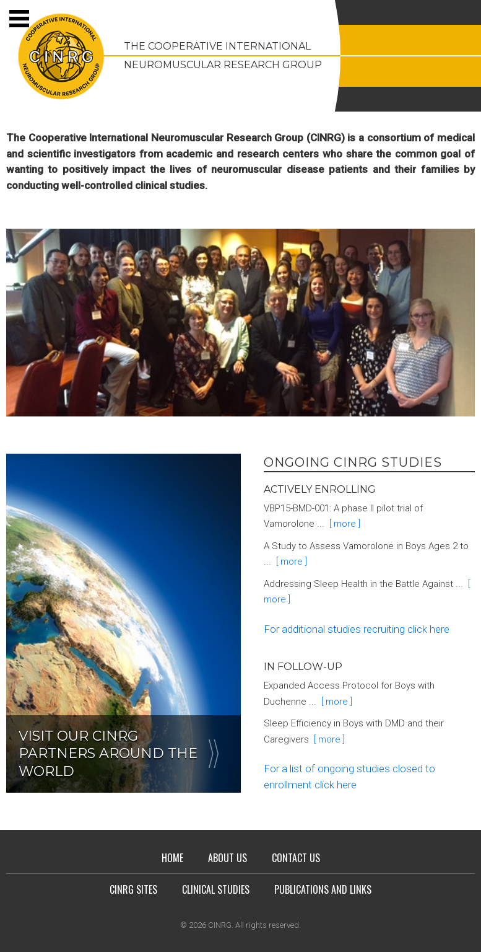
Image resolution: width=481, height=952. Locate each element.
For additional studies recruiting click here (356, 629)
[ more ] (342, 523)
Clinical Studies (215, 889)
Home (172, 857)
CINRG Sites (133, 889)
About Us (227, 857)
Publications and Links (322, 889)
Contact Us (296, 857)
